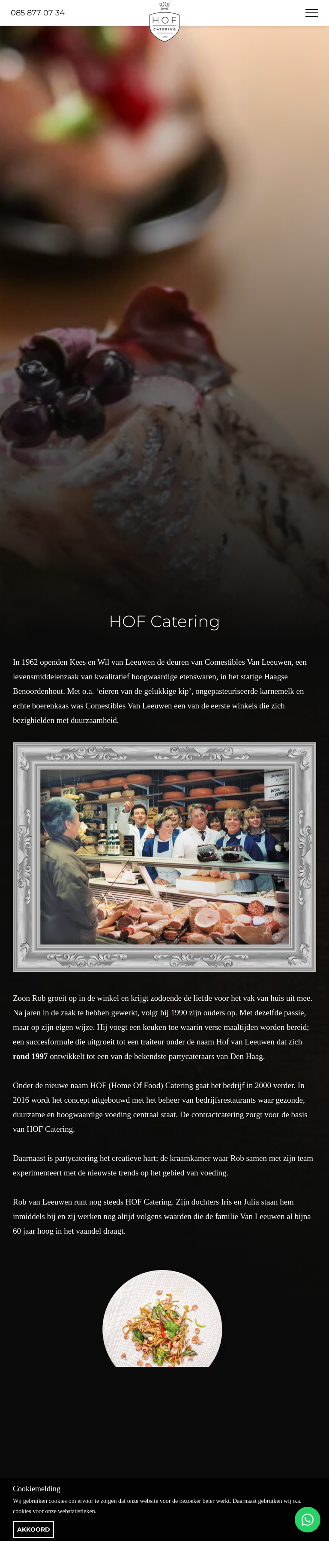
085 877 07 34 (38, 13)
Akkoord (33, 1529)
